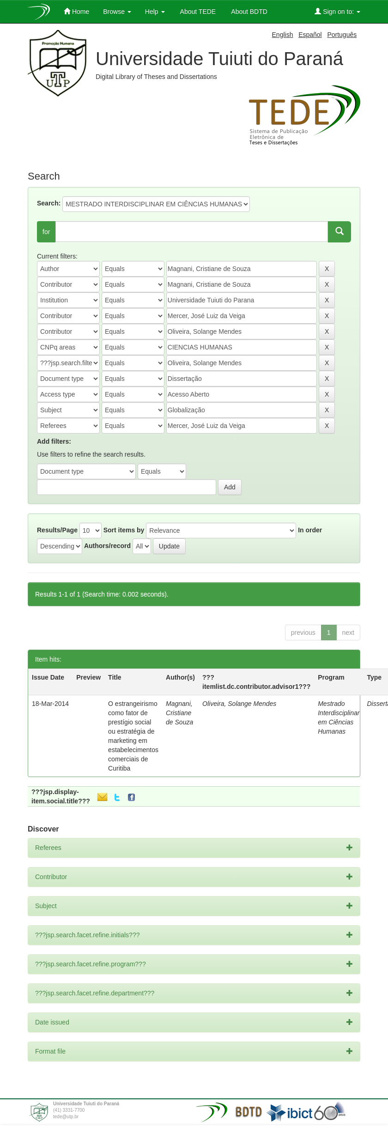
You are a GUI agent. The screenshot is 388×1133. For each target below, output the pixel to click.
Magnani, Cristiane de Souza (179, 713)
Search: (49, 203)
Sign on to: (337, 11)
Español (310, 34)
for (46, 231)
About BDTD (248, 11)
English (282, 34)
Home (76, 11)
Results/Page (57, 530)
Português (342, 34)
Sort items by (124, 530)
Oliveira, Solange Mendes (239, 703)
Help (155, 11)
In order (310, 530)
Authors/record (107, 545)
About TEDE (197, 11)
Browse (117, 11)
